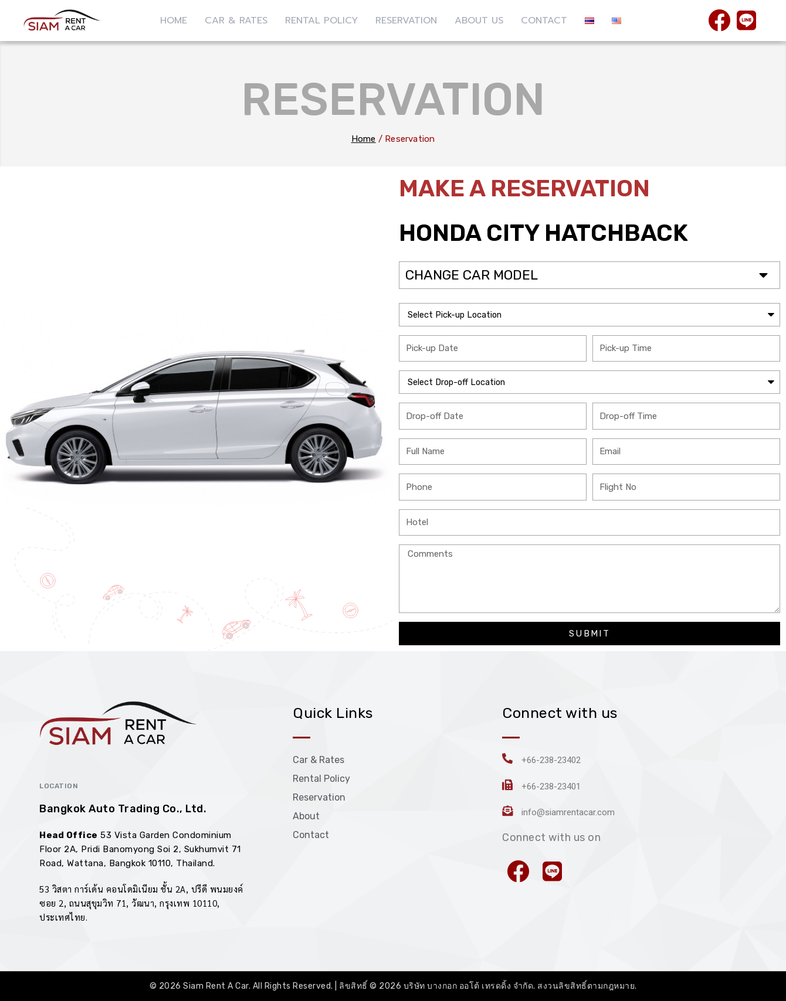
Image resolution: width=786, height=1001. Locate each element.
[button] (589, 275)
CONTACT (544, 20)
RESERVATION (406, 20)
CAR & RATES (236, 20)
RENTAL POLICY (321, 20)
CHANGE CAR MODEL (474, 275)
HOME (173, 20)
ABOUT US (479, 20)
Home (363, 139)
